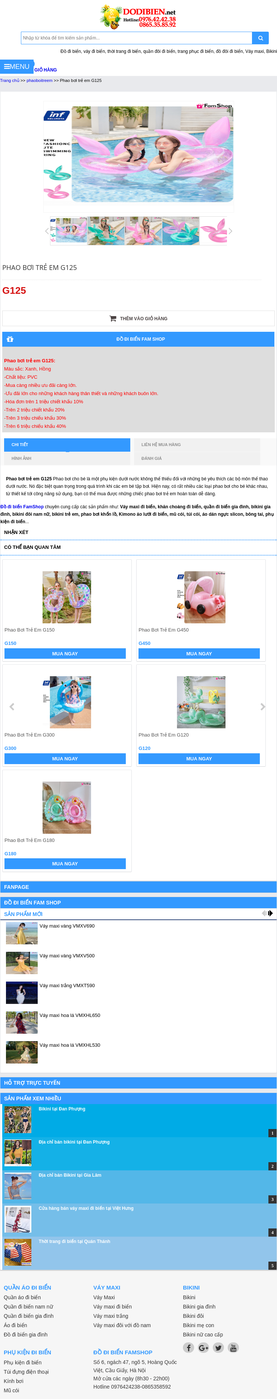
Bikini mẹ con (198, 1325)
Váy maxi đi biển (112, 1307)
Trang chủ (9, 80)
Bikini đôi (193, 1316)
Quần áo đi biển (22, 1297)
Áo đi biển (15, 1325)
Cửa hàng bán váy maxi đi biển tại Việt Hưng (86, 1208)
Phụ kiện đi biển (22, 1362)
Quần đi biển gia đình (29, 1316)
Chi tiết (40, 446)
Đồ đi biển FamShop (22, 506)
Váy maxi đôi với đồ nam (122, 1325)
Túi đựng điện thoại (26, 1372)
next (262, 706)
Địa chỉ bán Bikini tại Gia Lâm (70, 1175)
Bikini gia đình (199, 1307)
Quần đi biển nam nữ (28, 1307)
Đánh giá (151, 458)
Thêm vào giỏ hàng (138, 318)
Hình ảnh (21, 458)
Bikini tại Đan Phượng (62, 1109)
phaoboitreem (40, 80)
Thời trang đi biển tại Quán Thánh (75, 1241)
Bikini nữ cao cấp (203, 1335)
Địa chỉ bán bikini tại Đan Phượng (74, 1142)
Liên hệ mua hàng (161, 444)
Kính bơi (14, 1381)
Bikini (189, 1297)
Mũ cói (11, 1390)
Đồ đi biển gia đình (25, 1335)
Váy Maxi (104, 1297)
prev (12, 706)
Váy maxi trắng (110, 1316)
